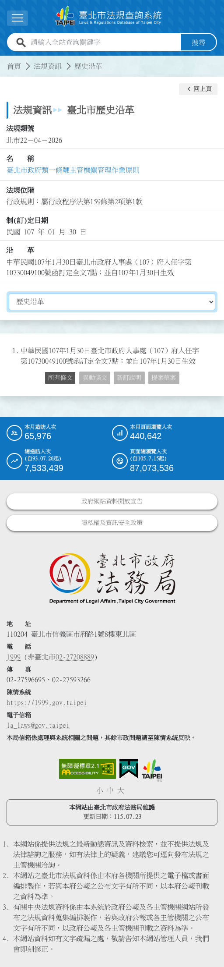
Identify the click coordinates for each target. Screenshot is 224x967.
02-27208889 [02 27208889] (75, 656)
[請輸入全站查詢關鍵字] (104, 42)
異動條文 (95, 378)
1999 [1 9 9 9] (14, 656)
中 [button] (110, 789)
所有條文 (60, 378)
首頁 (14, 65)
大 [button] (120, 789)
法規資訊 (48, 65)
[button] (198, 89)
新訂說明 (129, 378)
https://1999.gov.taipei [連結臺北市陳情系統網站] (47, 701)
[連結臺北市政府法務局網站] (112, 577)
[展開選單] (17, 18)
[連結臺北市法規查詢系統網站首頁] (108, 16)
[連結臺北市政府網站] (152, 769)
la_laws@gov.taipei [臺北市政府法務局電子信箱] (38, 724)
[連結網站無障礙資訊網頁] (87, 768)
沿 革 (20, 250)
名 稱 (20, 158)
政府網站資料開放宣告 (112, 501)
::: (5, 60)
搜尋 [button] (199, 42)
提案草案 (163, 378)
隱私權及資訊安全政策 (112, 522)
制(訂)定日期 (27, 219)
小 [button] (99, 789)
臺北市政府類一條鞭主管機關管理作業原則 (73, 170)
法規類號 (20, 128)
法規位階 (20, 190)
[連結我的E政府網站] (128, 768)
